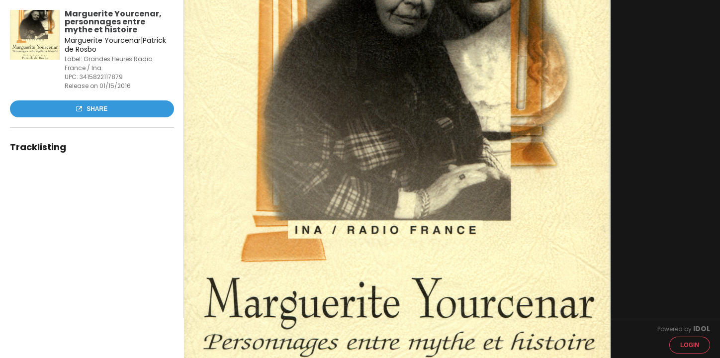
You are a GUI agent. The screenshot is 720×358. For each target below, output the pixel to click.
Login (689, 345)
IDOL (701, 329)
